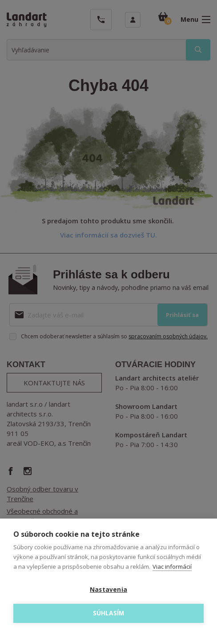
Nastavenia (108, 590)
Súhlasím (109, 613)
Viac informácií (172, 567)
